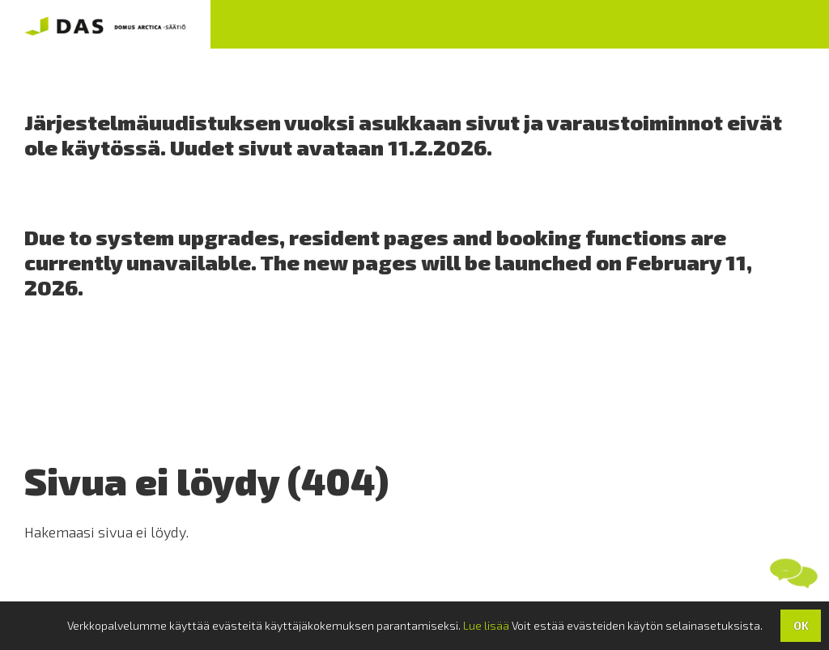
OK (801, 625)
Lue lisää (486, 625)
